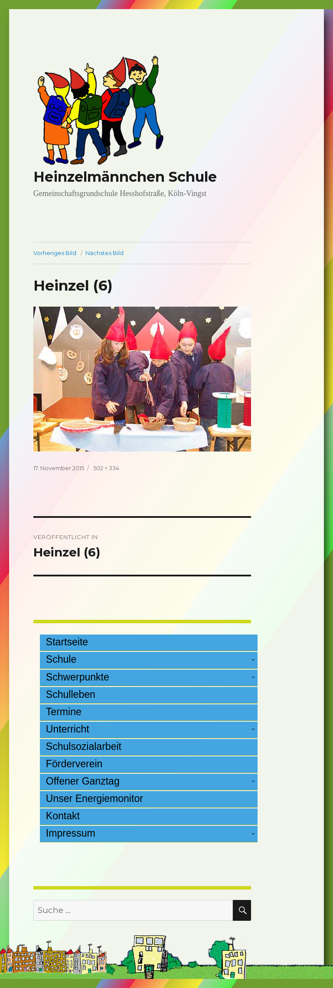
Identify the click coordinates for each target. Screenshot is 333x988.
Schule (61, 659)
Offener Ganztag (83, 781)
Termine (64, 711)
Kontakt (63, 815)
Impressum (70, 833)
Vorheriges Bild (54, 252)
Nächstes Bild (104, 252)
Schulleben (70, 694)
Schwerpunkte (77, 677)
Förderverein (74, 763)
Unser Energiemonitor (94, 798)
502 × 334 (106, 468)
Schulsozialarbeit (83, 746)
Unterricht (67, 729)
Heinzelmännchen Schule (125, 176)
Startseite (67, 642)
